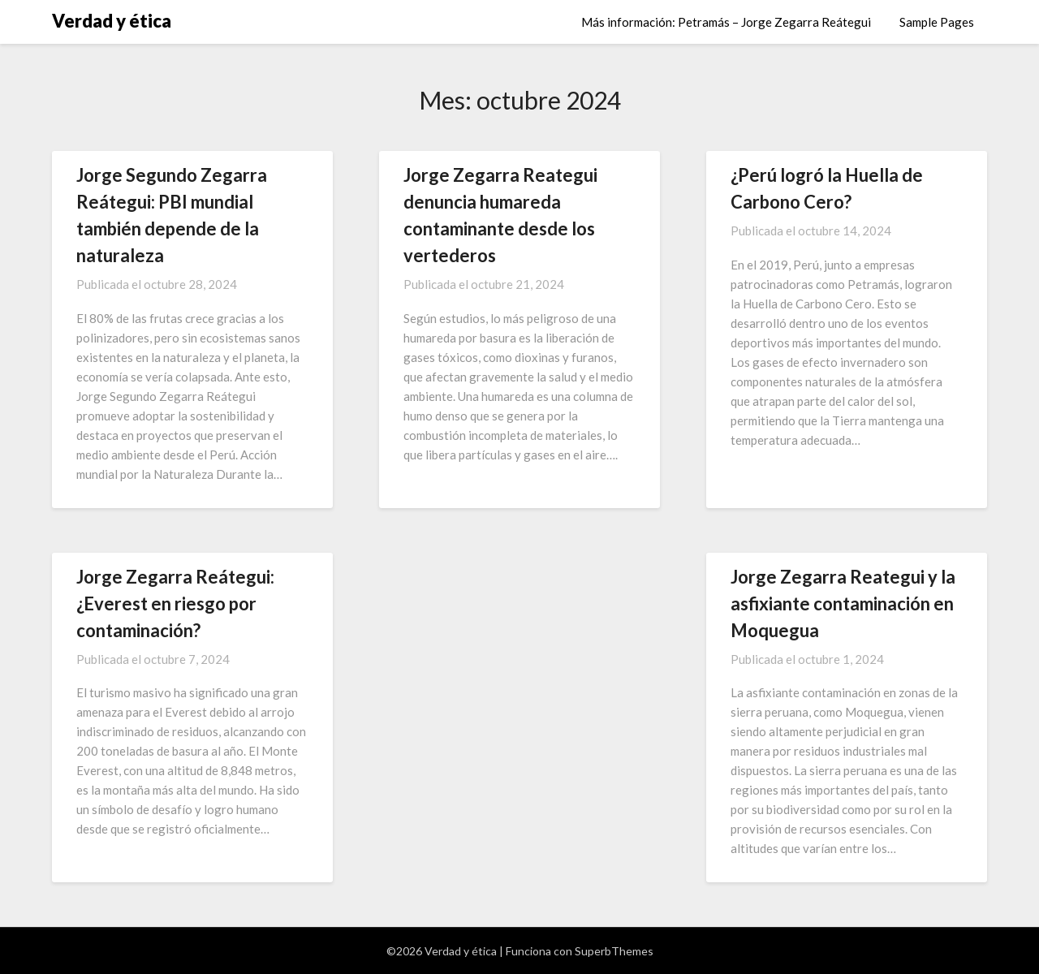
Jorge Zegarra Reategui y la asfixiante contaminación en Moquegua (843, 603)
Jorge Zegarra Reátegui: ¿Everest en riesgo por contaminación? (175, 603)
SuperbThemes (614, 951)
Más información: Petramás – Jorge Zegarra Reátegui (726, 22)
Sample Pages (936, 22)
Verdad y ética (111, 21)
